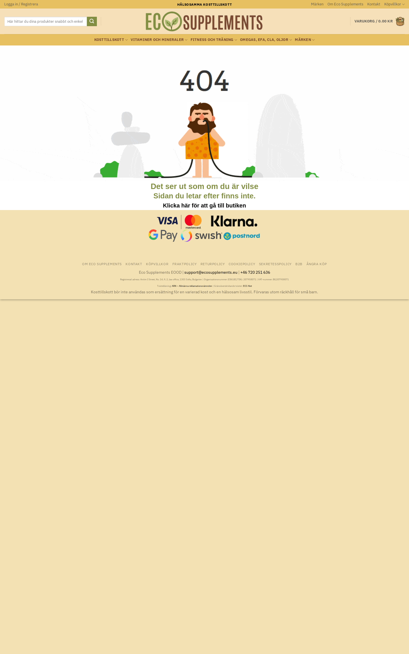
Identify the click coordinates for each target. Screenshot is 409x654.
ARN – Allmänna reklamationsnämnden (192, 286)
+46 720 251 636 (255, 272)
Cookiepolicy (242, 263)
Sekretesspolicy (275, 263)
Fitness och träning (214, 40)
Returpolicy (213, 263)
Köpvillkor (394, 4)
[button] (21, 4)
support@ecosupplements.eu (210, 272)
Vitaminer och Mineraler (159, 40)
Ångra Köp (316, 263)
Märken (317, 4)
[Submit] (92, 21)
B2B (298, 263)
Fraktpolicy (184, 263)
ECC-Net (247, 286)
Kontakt (373, 4)
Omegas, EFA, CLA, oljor (266, 40)
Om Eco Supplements (345, 4)
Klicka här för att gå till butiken (204, 205)
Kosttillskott (111, 40)
